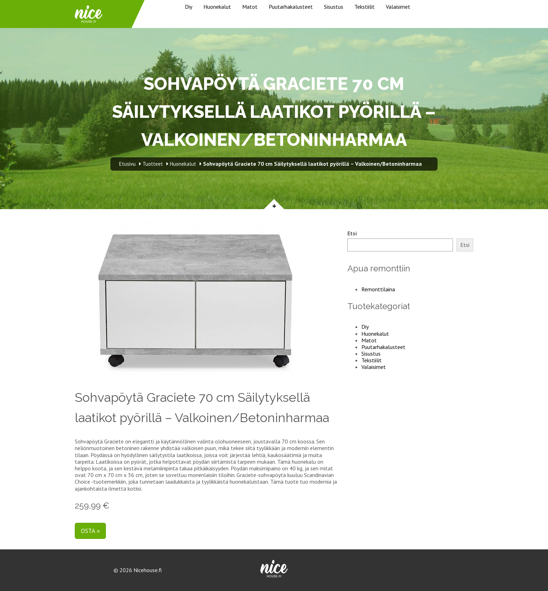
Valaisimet (398, 6)
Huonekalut (217, 6)
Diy (188, 6)
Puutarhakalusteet (291, 6)
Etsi (352, 233)
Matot (250, 6)
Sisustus (333, 6)
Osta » (90, 531)
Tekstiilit (364, 6)
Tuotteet (153, 164)
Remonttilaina (378, 289)
